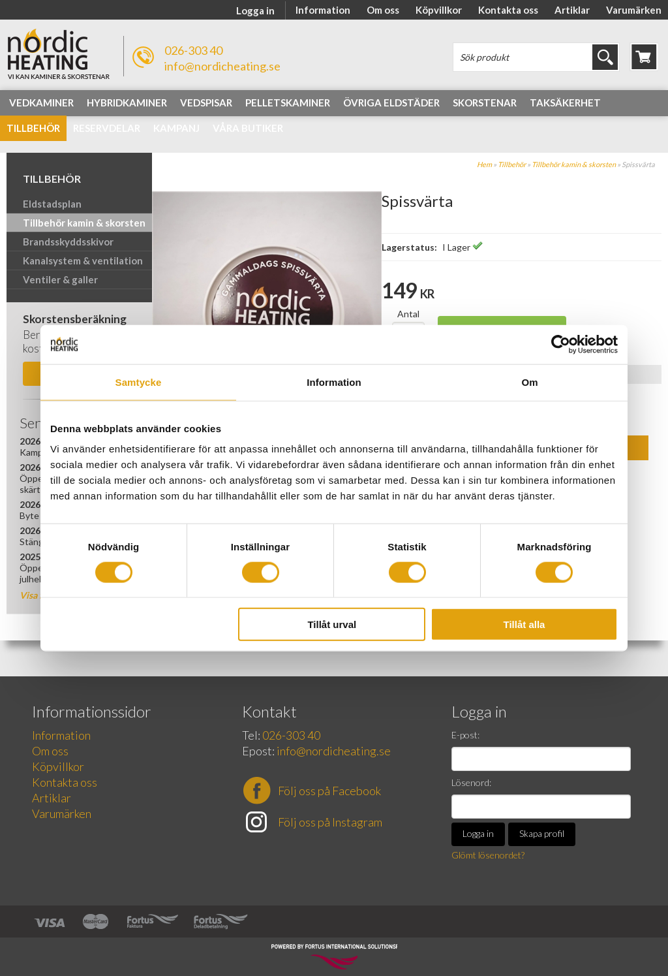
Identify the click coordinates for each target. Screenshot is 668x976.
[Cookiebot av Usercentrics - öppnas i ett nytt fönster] (561, 344)
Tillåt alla (524, 624)
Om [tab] (529, 381)
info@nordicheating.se (222, 66)
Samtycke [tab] (138, 381)
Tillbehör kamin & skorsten (574, 164)
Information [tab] (334, 381)
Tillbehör (512, 164)
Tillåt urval (331, 624)
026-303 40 (193, 50)
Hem (484, 164)
